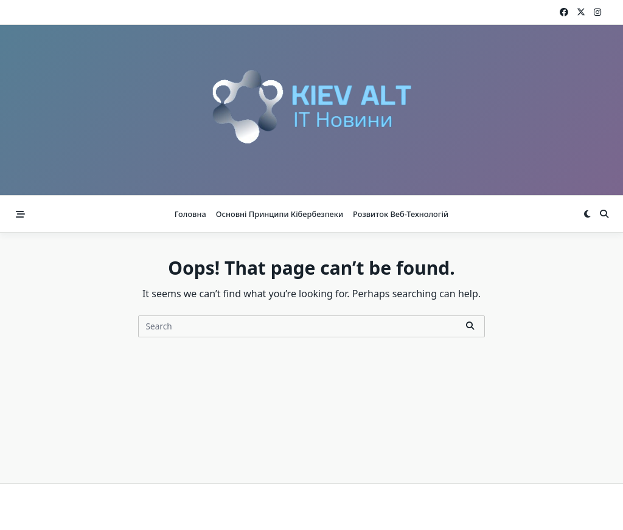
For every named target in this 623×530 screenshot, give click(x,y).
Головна (190, 213)
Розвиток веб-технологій (400, 213)
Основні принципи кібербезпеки (279, 213)
